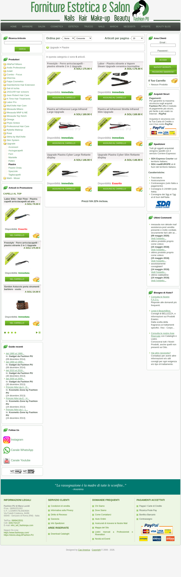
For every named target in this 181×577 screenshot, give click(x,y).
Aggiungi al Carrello (63, 98)
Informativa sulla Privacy (62, 510)
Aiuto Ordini (100, 519)
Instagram (13, 439)
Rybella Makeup (15, 129)
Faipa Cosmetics (15, 81)
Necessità (129, 26)
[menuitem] (13, 27)
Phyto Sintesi (13, 123)
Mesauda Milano (15, 109)
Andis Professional (16, 67)
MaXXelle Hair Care (17, 105)
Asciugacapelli (15, 150)
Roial (9, 133)
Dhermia (11, 78)
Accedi (163, 60)
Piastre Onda (15, 167)
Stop (39, 332)
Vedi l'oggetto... (158, 238)
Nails (101, 26)
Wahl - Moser (13, 178)
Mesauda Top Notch (17, 116)
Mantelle (12, 157)
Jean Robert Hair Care (18, 95)
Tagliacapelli (14, 174)
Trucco (88, 26)
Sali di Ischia (13, 88)
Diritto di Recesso (59, 514)
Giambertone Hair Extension (21, 85)
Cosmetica (57, 26)
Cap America (84, 550)
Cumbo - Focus (14, 74)
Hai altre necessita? (161, 353)
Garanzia (55, 519)
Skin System (13, 140)
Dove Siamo (100, 510)
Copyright (96, 550)
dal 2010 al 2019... (15, 370)
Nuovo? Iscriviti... (163, 67)
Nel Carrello (17, 235)
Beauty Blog (163, 26)
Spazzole (13, 171)
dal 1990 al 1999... (15, 362)
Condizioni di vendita (60, 506)
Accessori (13, 147)
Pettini (11, 161)
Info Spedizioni (57, 523)
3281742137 (14, 523)
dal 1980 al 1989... (15, 353)
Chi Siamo (99, 506)
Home (13, 26)
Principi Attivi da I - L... (17, 409)
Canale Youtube (16, 460)
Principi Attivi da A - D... (17, 387)
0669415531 (17, 520)
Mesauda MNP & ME (17, 112)
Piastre (12, 164)
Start (37, 332)
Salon (41, 26)
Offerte (145, 26)
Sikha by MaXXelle (16, 136)
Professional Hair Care (18, 126)
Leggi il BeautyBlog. (161, 310)
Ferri (10, 154)
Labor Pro (12, 102)
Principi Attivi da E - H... (17, 398)
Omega (10, 119)
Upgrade (11, 143)
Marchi (114, 26)
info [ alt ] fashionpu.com (22, 525)
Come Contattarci (103, 514)
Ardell (9, 71)
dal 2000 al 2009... (15, 378)
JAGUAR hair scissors (18, 91)
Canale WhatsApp (18, 450)
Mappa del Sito (102, 527)
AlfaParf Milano (14, 64)
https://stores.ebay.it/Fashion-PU (19, 535)
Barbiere (27, 26)
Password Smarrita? (163, 72)
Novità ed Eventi (102, 539)
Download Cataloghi (60, 534)
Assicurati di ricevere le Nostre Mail (111, 523)
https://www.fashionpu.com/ (16, 532)
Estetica (73, 26)
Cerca (22, 49)
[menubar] (90, 26)
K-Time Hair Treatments (19, 98)
